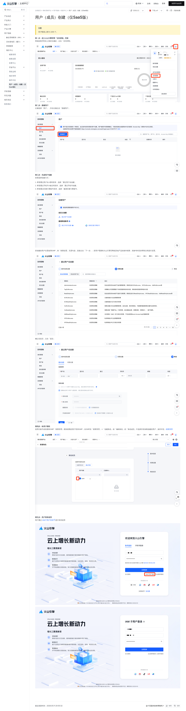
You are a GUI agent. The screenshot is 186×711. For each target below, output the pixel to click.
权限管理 (169, 429)
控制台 (156, 4)
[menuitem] (15, 54)
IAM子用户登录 (48, 520)
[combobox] (140, 3)
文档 (148, 4)
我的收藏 (177, 10)
